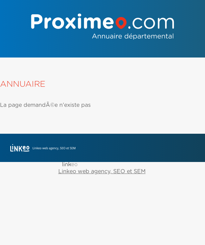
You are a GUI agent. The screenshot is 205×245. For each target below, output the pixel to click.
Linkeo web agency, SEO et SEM (102, 171)
